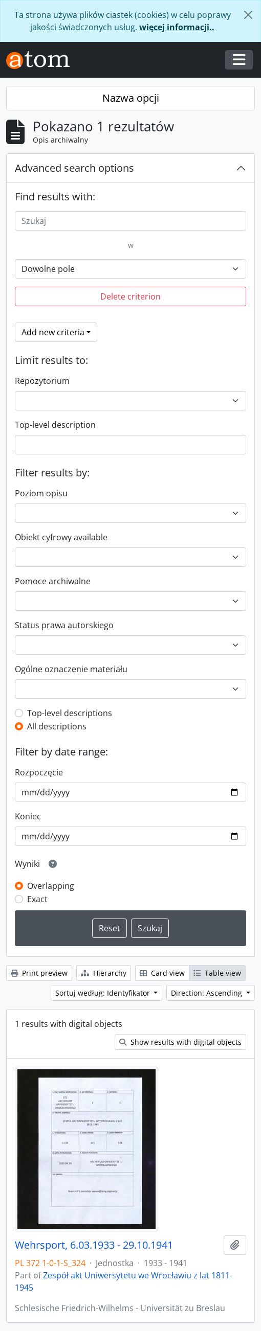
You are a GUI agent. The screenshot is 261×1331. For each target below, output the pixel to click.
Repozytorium (42, 380)
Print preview (39, 973)
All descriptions (56, 726)
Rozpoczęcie (39, 772)
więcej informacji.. (176, 27)
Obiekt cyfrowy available (61, 537)
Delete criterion (130, 296)
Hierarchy (103, 973)
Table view (217, 973)
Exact (37, 899)
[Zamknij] (248, 15)
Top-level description (55, 424)
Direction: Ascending (207, 993)
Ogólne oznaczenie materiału (71, 669)
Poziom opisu (41, 493)
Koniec (28, 816)
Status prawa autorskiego (64, 625)
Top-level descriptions (69, 713)
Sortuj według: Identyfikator (103, 993)
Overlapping (50, 885)
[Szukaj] (130, 221)
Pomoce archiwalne (53, 581)
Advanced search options (74, 168)
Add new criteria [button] (52, 332)
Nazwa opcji (130, 98)
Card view (162, 973)
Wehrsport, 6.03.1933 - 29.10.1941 (94, 1245)
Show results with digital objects (180, 1042)
